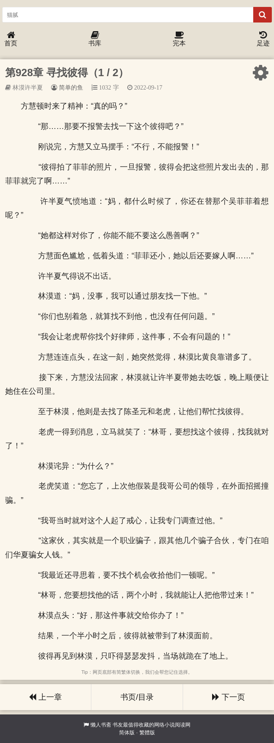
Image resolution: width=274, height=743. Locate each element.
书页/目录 (137, 697)
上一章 (45, 697)
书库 (94, 39)
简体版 (127, 733)
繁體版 (147, 733)
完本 (179, 39)
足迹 (263, 39)
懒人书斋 (100, 725)
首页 (10, 39)
